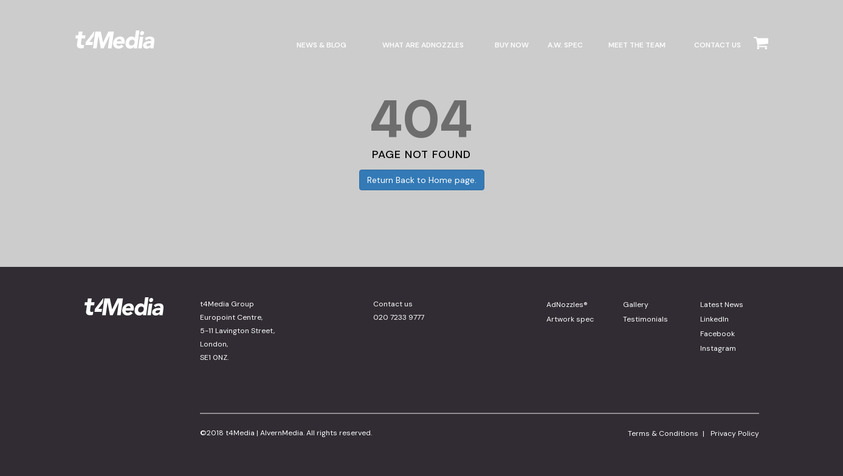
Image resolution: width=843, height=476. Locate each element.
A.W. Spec (565, 45)
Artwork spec (570, 319)
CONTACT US (717, 45)
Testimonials (645, 319)
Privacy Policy (735, 433)
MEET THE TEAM (637, 45)
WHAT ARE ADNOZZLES (423, 45)
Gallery (636, 304)
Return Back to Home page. (422, 179)
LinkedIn (714, 319)
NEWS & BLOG (321, 45)
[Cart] (761, 53)
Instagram (718, 348)
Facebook (717, 334)
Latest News (721, 304)
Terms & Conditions (663, 433)
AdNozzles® (567, 304)
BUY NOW (512, 45)
